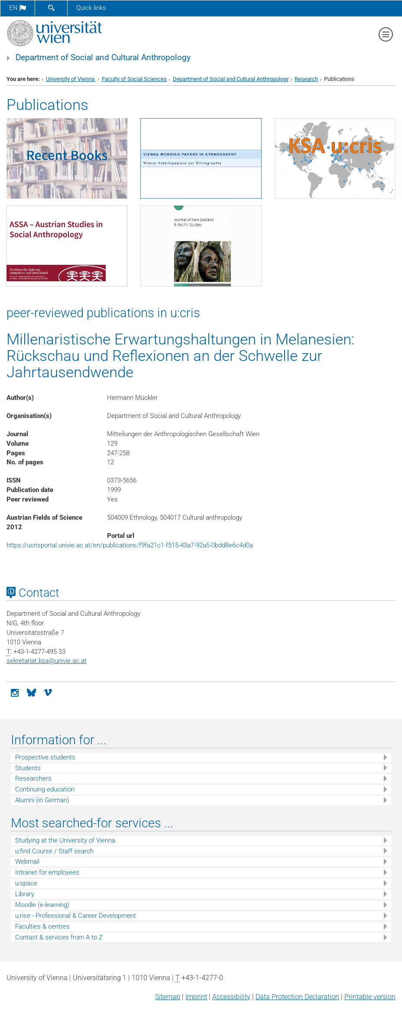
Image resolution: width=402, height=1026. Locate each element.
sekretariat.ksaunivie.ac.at (46, 661)
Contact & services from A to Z (59, 937)
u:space (26, 883)
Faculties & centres (42, 926)
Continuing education (45, 789)
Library (24, 894)
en (17, 8)
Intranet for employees (47, 872)
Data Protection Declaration (297, 997)
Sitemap (167, 997)
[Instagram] (14, 692)
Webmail (27, 861)
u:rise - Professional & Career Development (75, 916)
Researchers (33, 778)
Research (306, 79)
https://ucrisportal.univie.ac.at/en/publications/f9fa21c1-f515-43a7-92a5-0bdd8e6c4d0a (129, 545)
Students (28, 768)
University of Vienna (71, 79)
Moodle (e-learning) (42, 905)
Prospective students (45, 757)
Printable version (370, 997)
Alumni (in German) (42, 800)
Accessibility (231, 997)
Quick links (91, 8)
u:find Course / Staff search (54, 851)
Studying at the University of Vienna (65, 840)
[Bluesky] (31, 692)
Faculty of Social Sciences (134, 79)
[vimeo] (47, 692)
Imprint (196, 997)
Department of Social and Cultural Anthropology (103, 57)
